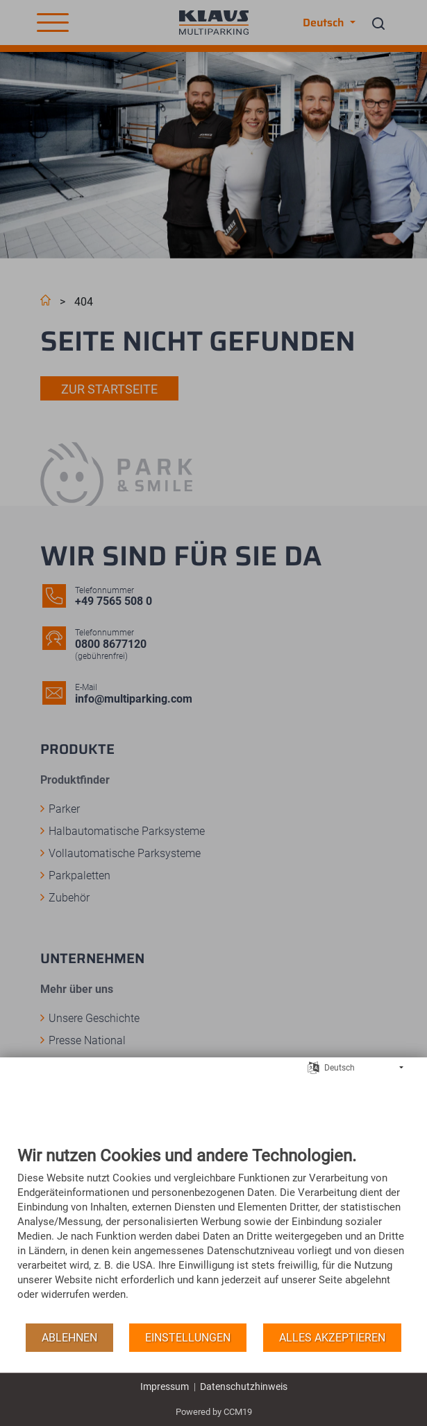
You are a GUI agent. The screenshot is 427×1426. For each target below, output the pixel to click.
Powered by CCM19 (214, 1412)
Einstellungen (188, 1337)
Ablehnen (69, 1337)
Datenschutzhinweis (243, 1386)
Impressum (164, 1386)
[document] (213, 1233)
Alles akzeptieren (332, 1337)
